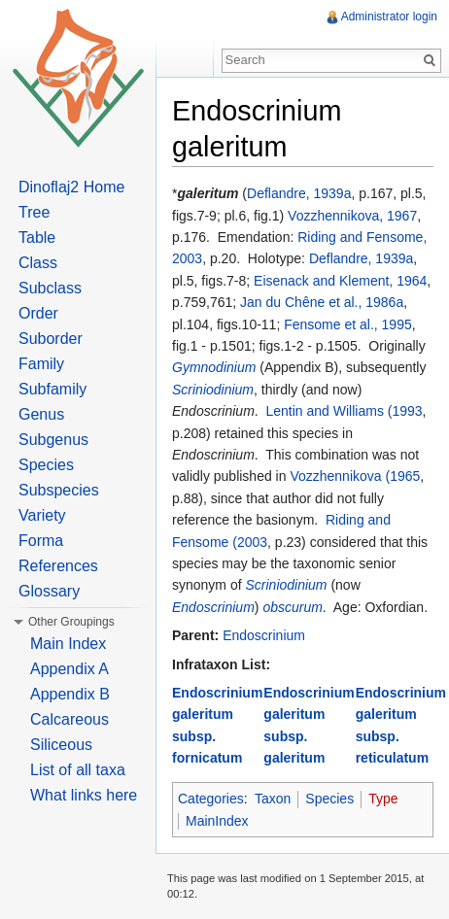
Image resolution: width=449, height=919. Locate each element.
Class (37, 263)
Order (38, 313)
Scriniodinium (213, 389)
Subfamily (52, 389)
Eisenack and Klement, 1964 (340, 281)
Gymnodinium (214, 367)
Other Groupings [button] (71, 622)
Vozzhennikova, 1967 (352, 215)
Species (329, 798)
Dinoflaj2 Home (71, 187)
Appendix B (70, 694)
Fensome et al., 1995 (348, 324)
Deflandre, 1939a (299, 193)
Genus (41, 414)
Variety (42, 515)
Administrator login (389, 16)
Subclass (50, 288)
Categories (211, 798)
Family (41, 364)
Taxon (273, 798)
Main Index (68, 643)
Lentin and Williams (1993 (344, 411)
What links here (83, 795)
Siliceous (61, 744)
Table (36, 237)
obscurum (292, 607)
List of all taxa (77, 770)
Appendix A (69, 669)
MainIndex (217, 821)
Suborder (50, 338)
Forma (40, 540)
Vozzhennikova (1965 (355, 476)
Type (382, 798)
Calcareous (69, 719)
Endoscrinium (213, 607)
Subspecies (58, 490)
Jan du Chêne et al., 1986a (321, 302)
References (58, 566)
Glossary (49, 591)
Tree (34, 212)
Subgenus (53, 439)
